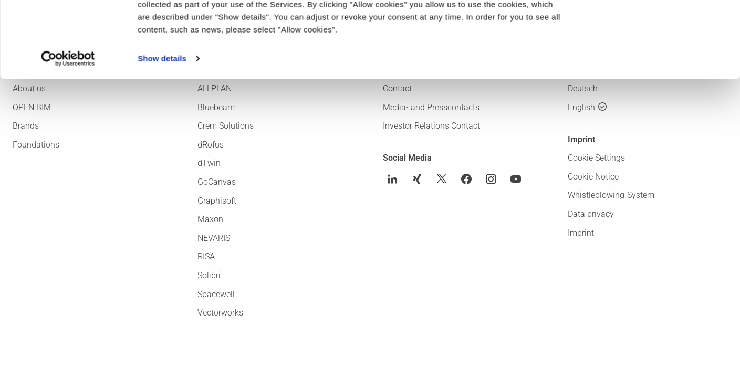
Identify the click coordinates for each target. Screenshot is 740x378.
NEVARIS (213, 238)
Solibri (209, 275)
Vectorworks (220, 313)
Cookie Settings (596, 158)
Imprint (581, 233)
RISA (206, 256)
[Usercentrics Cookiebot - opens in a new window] (68, 130)
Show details (162, 129)
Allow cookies (652, 25)
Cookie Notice (593, 177)
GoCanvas (216, 182)
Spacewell (216, 294)
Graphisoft (216, 201)
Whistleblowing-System (611, 195)
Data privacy (591, 214)
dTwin (209, 163)
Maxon (210, 219)
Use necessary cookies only (652, 55)
